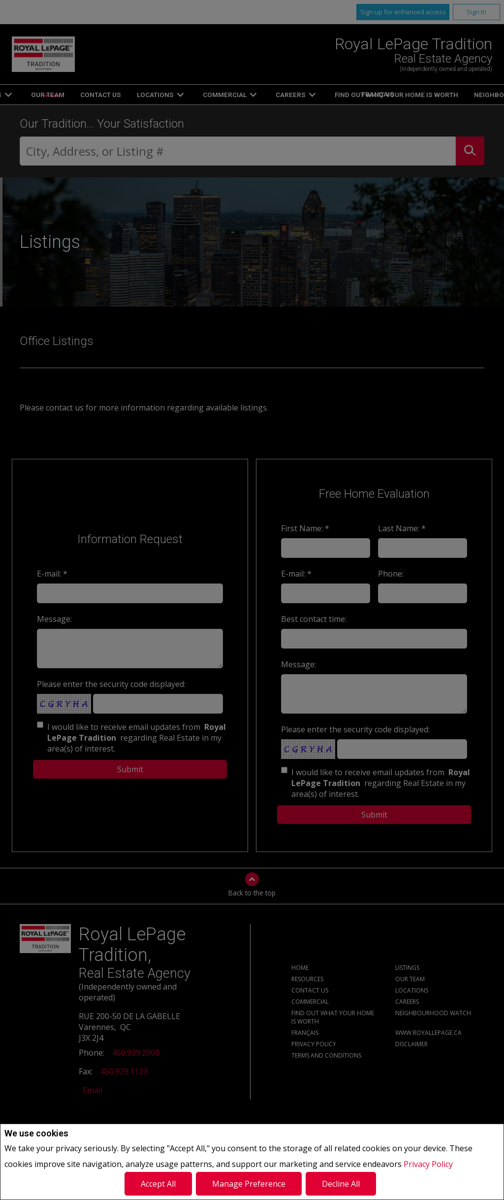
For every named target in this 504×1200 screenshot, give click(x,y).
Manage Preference (248, 1183)
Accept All (158, 1183)
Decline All (341, 1183)
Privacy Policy (428, 1164)
